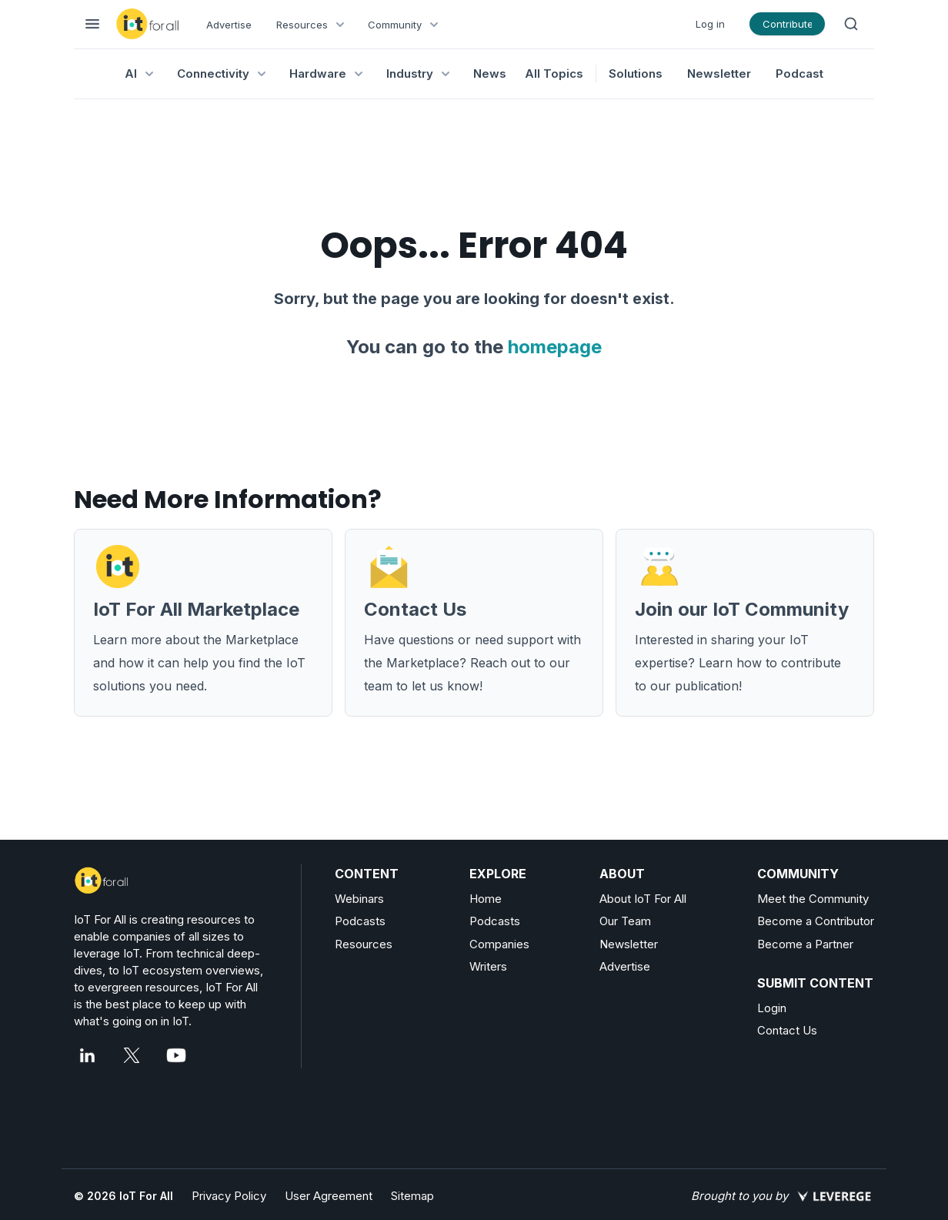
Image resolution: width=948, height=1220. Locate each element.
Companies (499, 944)
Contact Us (787, 1030)
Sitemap (412, 1195)
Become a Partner (805, 944)
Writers (488, 966)
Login (771, 1008)
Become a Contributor (815, 921)
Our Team (625, 921)
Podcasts (360, 921)
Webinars (359, 898)
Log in (710, 24)
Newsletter (719, 73)
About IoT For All (642, 898)
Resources (363, 944)
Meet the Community (813, 898)
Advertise (229, 24)
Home (485, 898)
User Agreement (328, 1195)
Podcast (799, 73)
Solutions (636, 73)
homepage (555, 347)
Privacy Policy (229, 1195)
